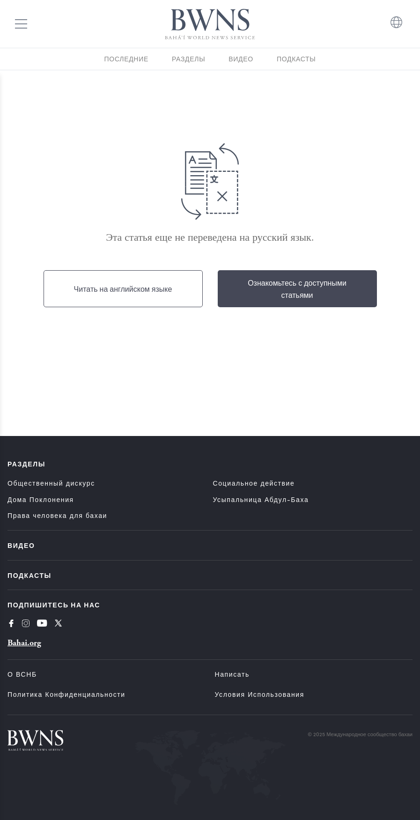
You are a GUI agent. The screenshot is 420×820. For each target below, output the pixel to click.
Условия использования (259, 694)
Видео (240, 58)
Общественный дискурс (51, 483)
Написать (232, 674)
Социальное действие (254, 483)
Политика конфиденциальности (66, 694)
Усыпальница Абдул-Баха (261, 499)
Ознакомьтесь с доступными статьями (297, 289)
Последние (126, 58)
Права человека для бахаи (57, 515)
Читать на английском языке (123, 289)
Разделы (188, 58)
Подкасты (296, 58)
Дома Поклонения (40, 499)
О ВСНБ (22, 674)
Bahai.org (24, 643)
